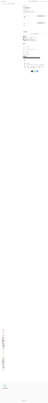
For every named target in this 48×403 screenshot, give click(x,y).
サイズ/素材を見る (35, 33)
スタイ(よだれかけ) (32, 49)
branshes (25, 5)
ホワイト (28, 50)
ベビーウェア (28, 49)
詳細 (32, 10)
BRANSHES (24, 400)
